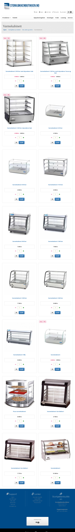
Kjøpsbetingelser (39, 18)
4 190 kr (55, 133)
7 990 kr (55, 247)
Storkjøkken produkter (14, 30)
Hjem (12, 497)
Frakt (57, 18)
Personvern (37, 502)
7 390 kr (19, 247)
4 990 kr (55, 76)
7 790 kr (19, 303)
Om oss (13, 504)
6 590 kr (55, 190)
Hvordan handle (37, 497)
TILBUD (14, 18)
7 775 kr (19, 473)
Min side (12, 501)
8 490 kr (19, 76)
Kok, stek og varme (27, 30)
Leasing (63, 18)
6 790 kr (55, 417)
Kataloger (50, 18)
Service (70, 18)
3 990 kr (55, 360)
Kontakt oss (13, 506)
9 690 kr (19, 360)
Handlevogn (12, 499)
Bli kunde (12, 502)
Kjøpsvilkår (37, 499)
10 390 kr (55, 473)
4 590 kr (19, 190)
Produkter (6, 18)
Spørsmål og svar (37, 501)
